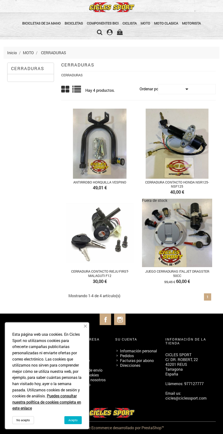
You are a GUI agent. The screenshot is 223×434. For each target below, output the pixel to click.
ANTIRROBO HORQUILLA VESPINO (99, 182)
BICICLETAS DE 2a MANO (41, 23)
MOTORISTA (191, 23)
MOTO (145, 23)
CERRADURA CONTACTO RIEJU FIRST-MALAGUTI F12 (100, 273)
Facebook (105, 319)
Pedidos (127, 355)
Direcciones (130, 365)
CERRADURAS (27, 68)
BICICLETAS (74, 23)
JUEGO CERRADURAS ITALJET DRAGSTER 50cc (177, 273)
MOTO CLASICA (166, 23)
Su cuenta (126, 339)
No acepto (23, 420)
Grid (65, 89)
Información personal (138, 350)
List (77, 91)
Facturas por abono (137, 360)
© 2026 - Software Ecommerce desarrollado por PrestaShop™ (111, 427)
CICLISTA (129, 23)
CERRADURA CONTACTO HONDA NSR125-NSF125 (177, 184)
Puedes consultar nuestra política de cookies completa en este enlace (46, 402)
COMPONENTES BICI (103, 23)
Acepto (73, 420)
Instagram (119, 319)
